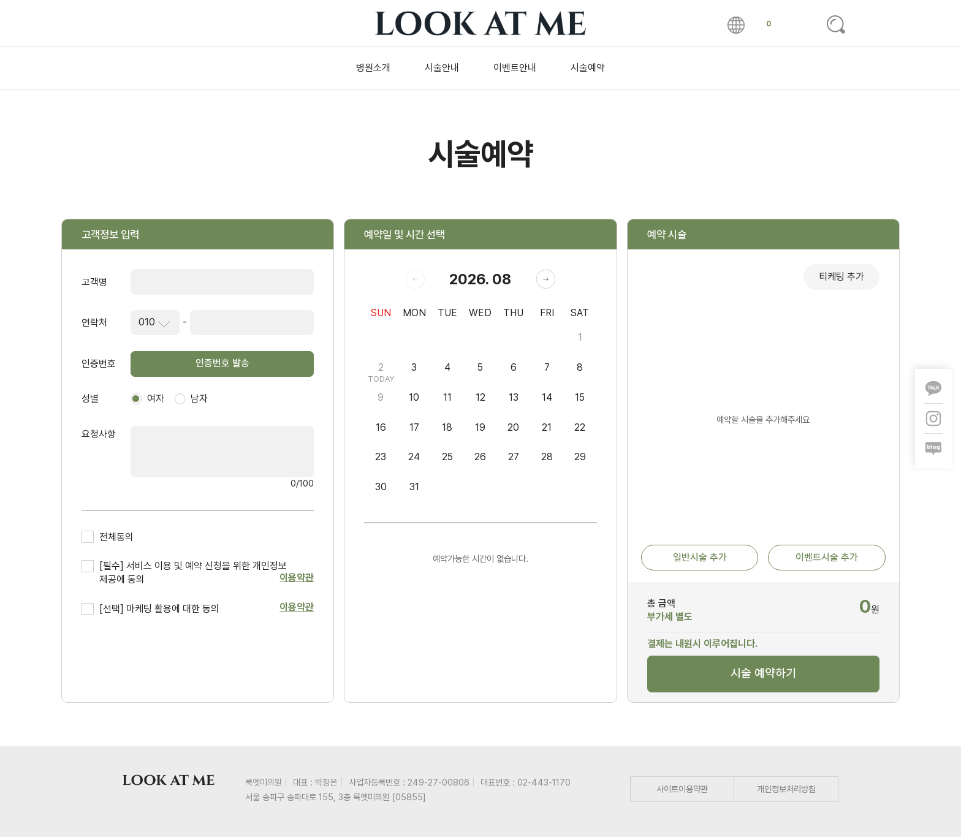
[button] (546, 279)
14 (547, 397)
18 (447, 427)
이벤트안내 (514, 68)
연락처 (94, 322)
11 (447, 397)
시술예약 (588, 68)
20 (513, 427)
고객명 (94, 282)
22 (579, 427)
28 (547, 457)
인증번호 (99, 363)
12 (480, 397)
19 (480, 427)
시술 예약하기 (763, 673)
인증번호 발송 (222, 363)
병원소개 (373, 68)
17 (414, 427)
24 (414, 457)
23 (380, 457)
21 (547, 427)
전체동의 (116, 537)
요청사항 (99, 434)
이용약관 (296, 577)
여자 (147, 398)
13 (513, 397)
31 (414, 487)
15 (580, 397)
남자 (191, 398)
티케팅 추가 (841, 276)
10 (414, 397)
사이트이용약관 (682, 789)
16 (381, 427)
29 (580, 457)
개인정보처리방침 (786, 789)
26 (480, 457)
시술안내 (442, 68)
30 (381, 487)
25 (447, 457)
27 (513, 457)
